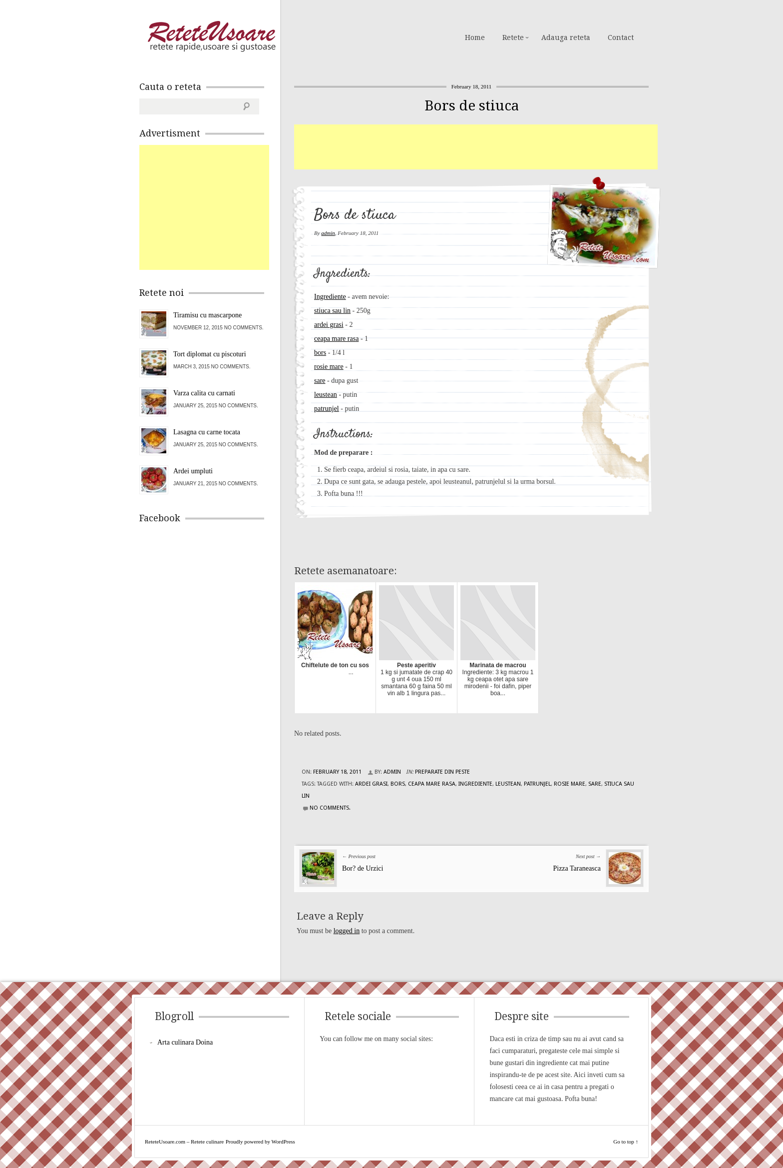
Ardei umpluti (193, 471)
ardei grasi (329, 324)
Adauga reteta (565, 37)
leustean (325, 394)
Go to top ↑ (625, 1142)
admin (328, 233)
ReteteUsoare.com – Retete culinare (211, 36)
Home (475, 37)
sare (320, 380)
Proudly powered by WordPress (260, 1142)
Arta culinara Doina (185, 1042)
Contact (621, 37)
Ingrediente (330, 296)
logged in (347, 931)
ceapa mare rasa (336, 338)
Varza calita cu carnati (204, 393)
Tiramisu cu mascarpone (207, 315)
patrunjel (326, 408)
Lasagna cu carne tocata (206, 432)
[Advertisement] (476, 146)
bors (320, 352)
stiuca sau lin (332, 310)
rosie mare (329, 366)
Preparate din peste (442, 772)
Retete (513, 37)
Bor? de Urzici (362, 868)
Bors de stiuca (471, 105)
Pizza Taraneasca (577, 868)
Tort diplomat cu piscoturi (209, 354)
